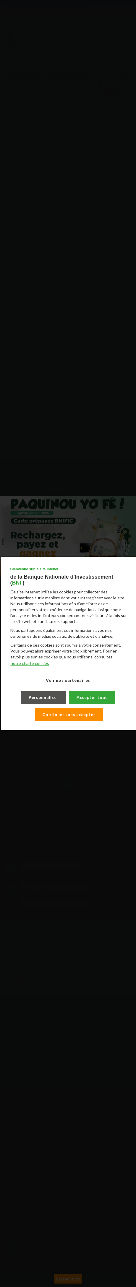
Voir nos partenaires (68, 680)
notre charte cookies (30, 663)
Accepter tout (92, 697)
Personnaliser (44, 697)
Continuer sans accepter (69, 714)
